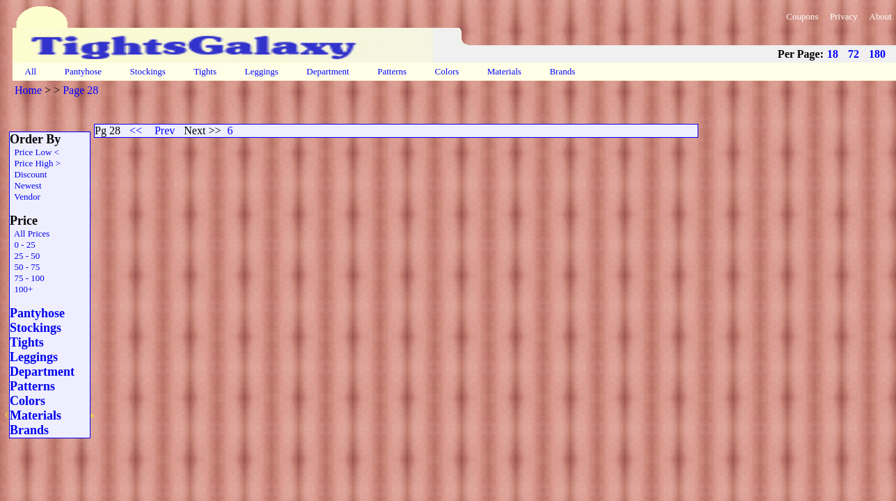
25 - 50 (25, 255)
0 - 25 (23, 244)
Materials (504, 71)
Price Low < (34, 152)
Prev (165, 130)
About (880, 16)
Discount (28, 174)
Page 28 (80, 90)
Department (328, 71)
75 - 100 (27, 278)
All (30, 71)
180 (877, 54)
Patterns (392, 71)
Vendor (25, 196)
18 (832, 54)
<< (135, 130)
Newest (26, 185)
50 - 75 (25, 267)
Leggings (261, 71)
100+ (21, 289)
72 (853, 54)
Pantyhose (83, 71)
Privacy (844, 16)
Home (28, 90)
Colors (446, 71)
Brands (562, 71)
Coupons (802, 16)
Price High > (35, 163)
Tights (205, 71)
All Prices (29, 233)
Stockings (147, 71)
